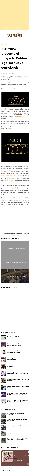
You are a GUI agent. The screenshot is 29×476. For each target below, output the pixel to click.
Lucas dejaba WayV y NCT (12, 189)
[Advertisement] (13, 13)
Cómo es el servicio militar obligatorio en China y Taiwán (17, 432)
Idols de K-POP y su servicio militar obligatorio (15, 414)
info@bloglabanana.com (7, 28)
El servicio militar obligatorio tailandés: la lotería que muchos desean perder (17, 438)
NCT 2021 (7, 172)
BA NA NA (21, 88)
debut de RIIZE (10, 178)
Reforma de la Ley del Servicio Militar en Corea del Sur (17, 420)
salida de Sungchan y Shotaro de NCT (11, 175)
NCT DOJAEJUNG (17, 116)
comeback (4, 44)
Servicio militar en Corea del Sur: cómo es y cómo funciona (17, 426)
